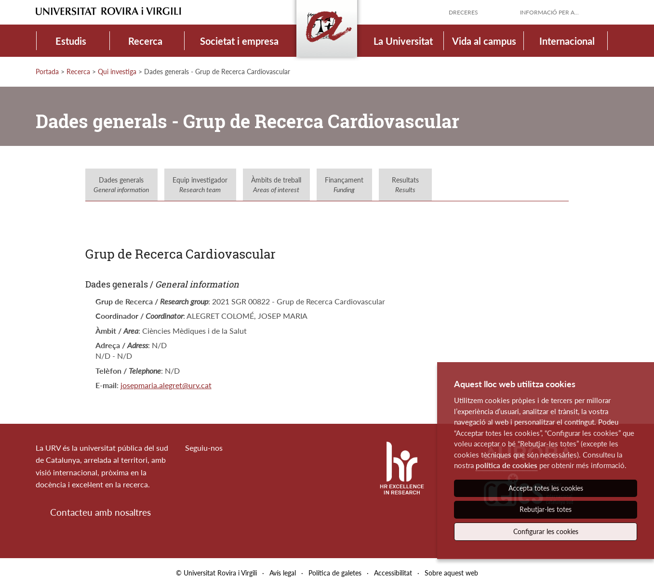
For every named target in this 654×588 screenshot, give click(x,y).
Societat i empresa (239, 41)
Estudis (70, 41)
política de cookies (506, 465)
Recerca (145, 41)
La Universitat (403, 41)
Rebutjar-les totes (546, 509)
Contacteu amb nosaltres (100, 512)
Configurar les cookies (545, 531)
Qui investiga (117, 71)
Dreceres (463, 12)
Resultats (405, 185)
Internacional (567, 41)
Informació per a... (549, 12)
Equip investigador (200, 185)
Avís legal (282, 573)
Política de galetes (334, 573)
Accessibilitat (393, 573)
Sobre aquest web (451, 573)
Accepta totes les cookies (545, 488)
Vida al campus (484, 41)
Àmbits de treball (276, 185)
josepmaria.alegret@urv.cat (166, 385)
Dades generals (121, 185)
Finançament (344, 185)
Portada (47, 71)
